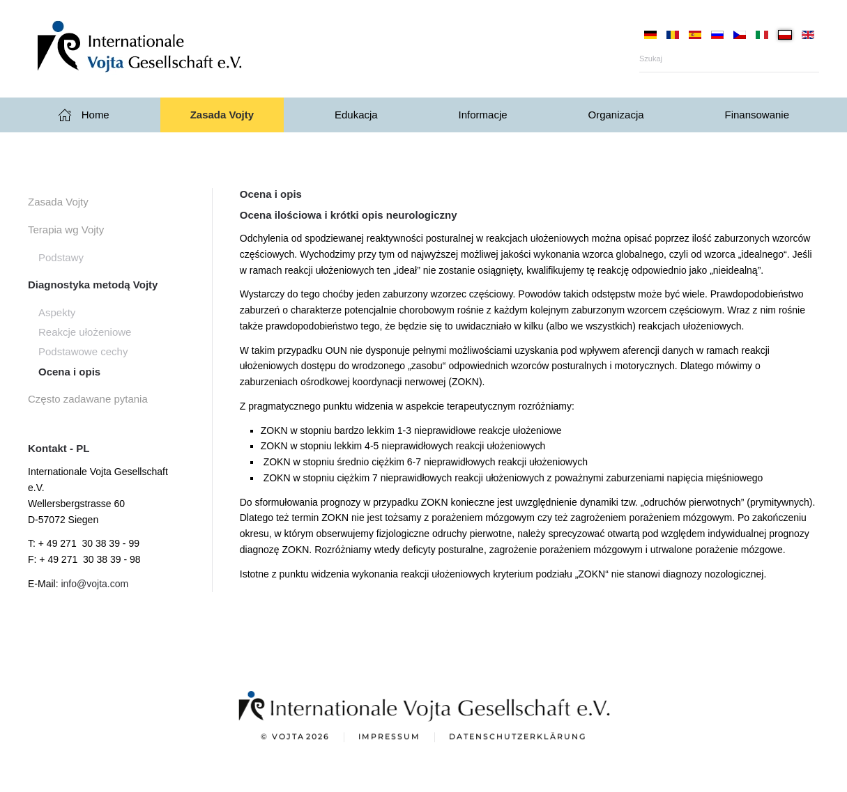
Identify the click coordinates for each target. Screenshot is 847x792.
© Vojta (295, 738)
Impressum (389, 738)
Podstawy (61, 257)
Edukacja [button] (356, 115)
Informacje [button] (483, 115)
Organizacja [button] (616, 115)
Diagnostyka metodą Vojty (93, 284)
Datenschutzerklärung (517, 738)
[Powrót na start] (167, 49)
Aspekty (56, 312)
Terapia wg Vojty (66, 229)
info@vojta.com (94, 583)
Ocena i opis (69, 372)
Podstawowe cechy (83, 351)
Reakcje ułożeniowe (84, 332)
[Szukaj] (729, 58)
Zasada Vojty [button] (222, 115)
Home (83, 115)
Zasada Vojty (58, 202)
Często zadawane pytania (88, 399)
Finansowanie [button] (756, 115)
